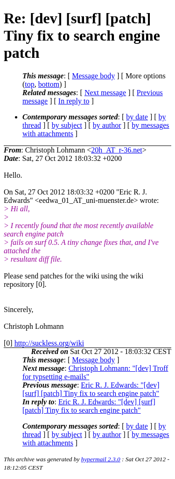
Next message (105, 93)
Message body (93, 76)
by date (137, 117)
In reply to (74, 101)
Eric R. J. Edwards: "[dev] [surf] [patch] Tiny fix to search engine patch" (91, 389)
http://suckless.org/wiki (49, 343)
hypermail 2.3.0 (100, 459)
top (29, 84)
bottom (48, 84)
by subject (67, 125)
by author (107, 125)
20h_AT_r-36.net (116, 150)
